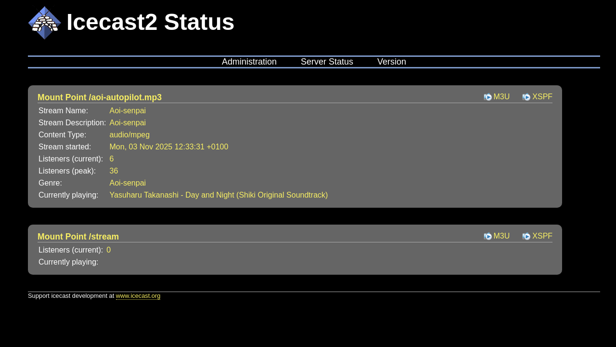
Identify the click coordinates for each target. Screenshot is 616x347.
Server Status (327, 62)
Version (391, 62)
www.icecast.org (138, 295)
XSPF (542, 97)
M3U (502, 97)
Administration (249, 62)
